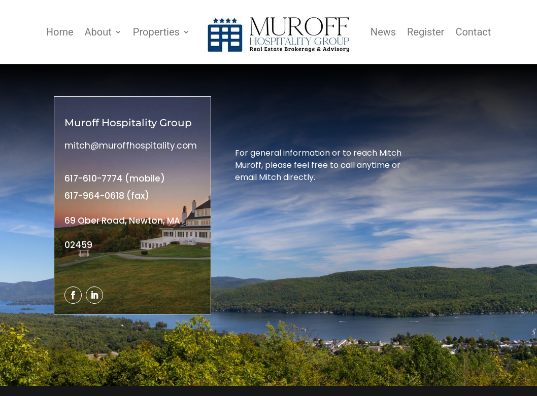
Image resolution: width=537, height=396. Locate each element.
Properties (156, 32)
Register (425, 32)
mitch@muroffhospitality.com (130, 145)
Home (60, 32)
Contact (473, 32)
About (98, 32)
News (383, 32)
